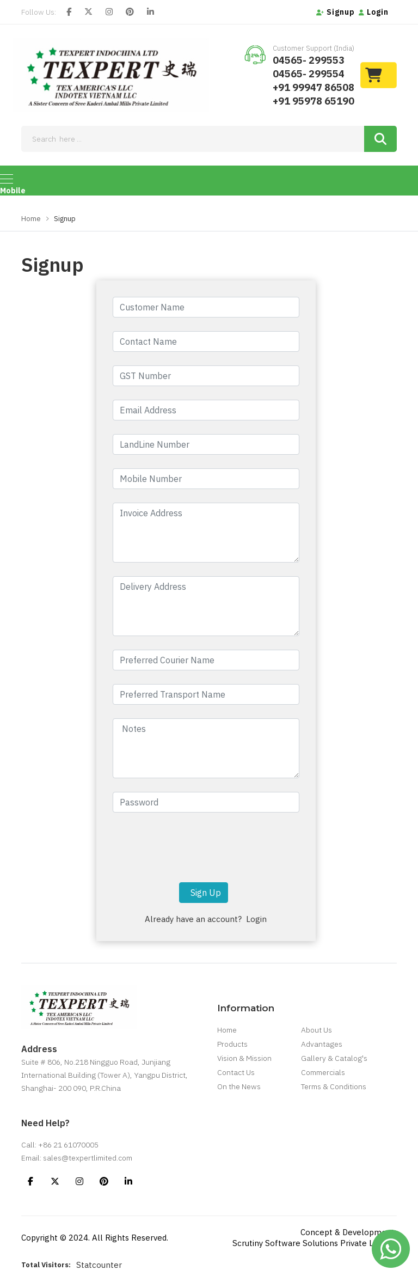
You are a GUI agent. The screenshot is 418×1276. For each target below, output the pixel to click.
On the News (239, 1086)
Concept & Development (347, 1232)
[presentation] (205, 847)
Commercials (323, 1072)
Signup (335, 12)
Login (374, 12)
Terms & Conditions (333, 1086)
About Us (316, 1030)
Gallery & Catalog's (334, 1058)
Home (31, 218)
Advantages (321, 1044)
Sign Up (203, 892)
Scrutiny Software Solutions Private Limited (314, 1243)
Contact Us (236, 1072)
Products (232, 1044)
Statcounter (99, 1265)
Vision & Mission (244, 1058)
